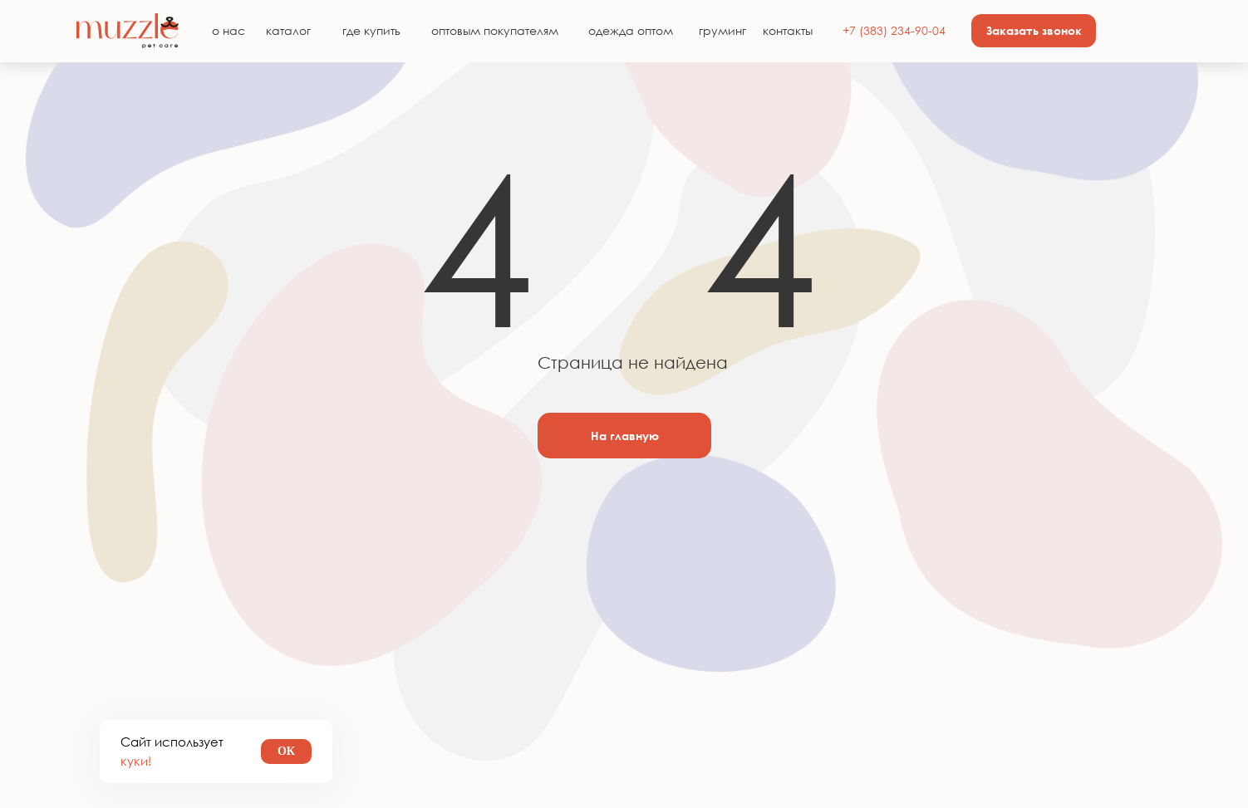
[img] (127, 30)
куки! (135, 760)
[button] (1033, 30)
